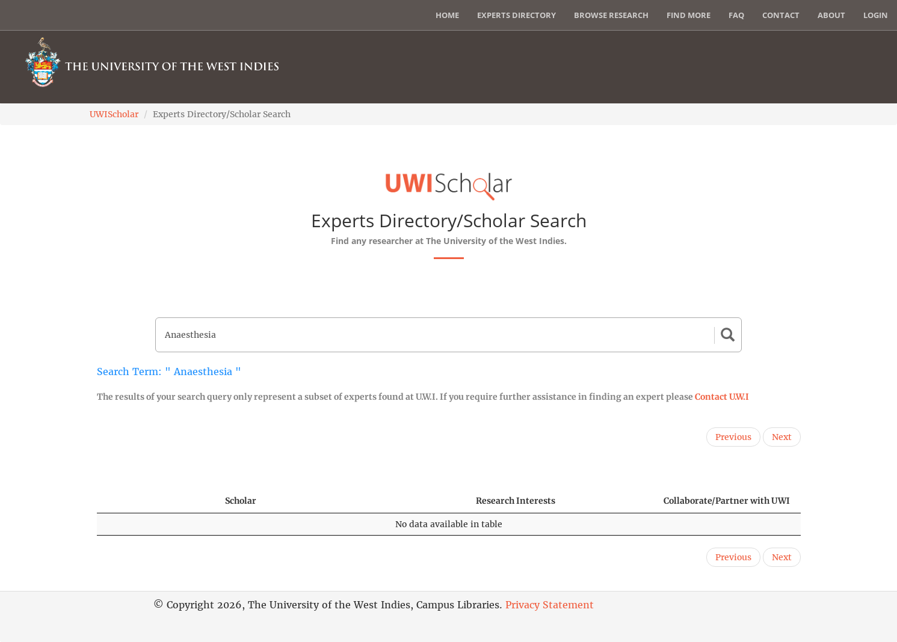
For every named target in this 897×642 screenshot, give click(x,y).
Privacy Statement (549, 605)
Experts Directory (516, 15)
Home (447, 15)
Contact (781, 15)
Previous (733, 437)
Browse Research (611, 15)
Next (782, 437)
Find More (689, 15)
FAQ (736, 15)
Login (875, 15)
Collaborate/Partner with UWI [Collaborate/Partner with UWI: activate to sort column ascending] (727, 500)
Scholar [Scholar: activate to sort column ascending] (240, 500)
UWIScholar (114, 114)
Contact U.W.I (722, 396)
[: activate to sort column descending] (155, 501)
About (831, 15)
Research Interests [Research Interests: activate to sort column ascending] (515, 500)
